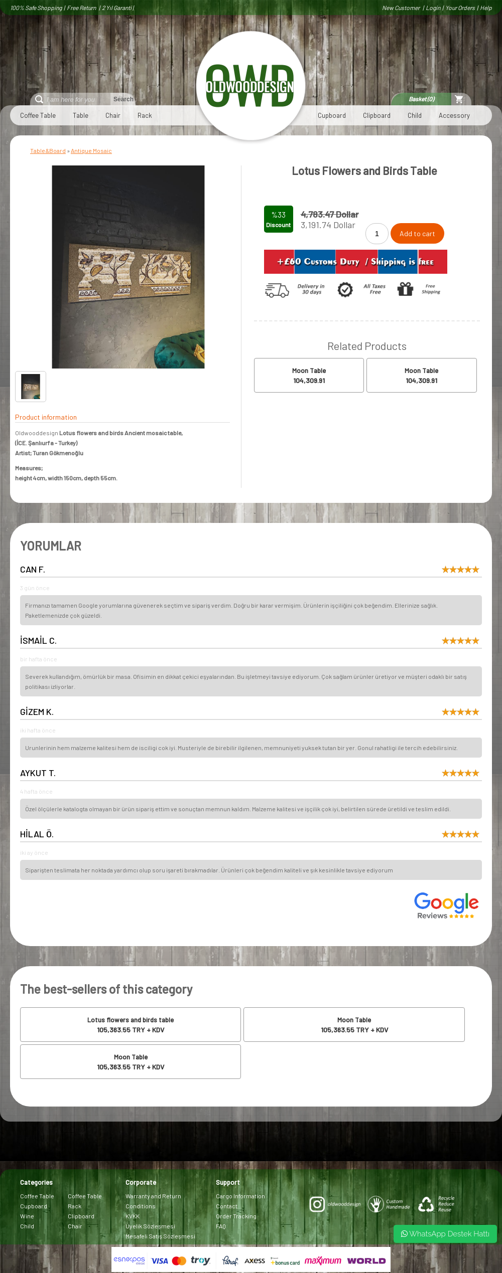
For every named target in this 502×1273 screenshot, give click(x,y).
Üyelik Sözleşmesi (150, 1225)
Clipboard (377, 115)
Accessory (454, 115)
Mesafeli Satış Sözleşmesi (160, 1235)
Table (80, 115)
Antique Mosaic (91, 150)
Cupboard (332, 115)
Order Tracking (236, 1215)
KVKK (133, 1215)
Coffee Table (38, 115)
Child (415, 115)
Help (486, 7)
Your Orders (460, 7)
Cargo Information (240, 1195)
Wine (27, 1215)
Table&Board (48, 150)
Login (433, 7)
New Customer (401, 7)
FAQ (221, 1225)
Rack (145, 115)
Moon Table (309, 371)
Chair (112, 115)
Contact (226, 1205)
